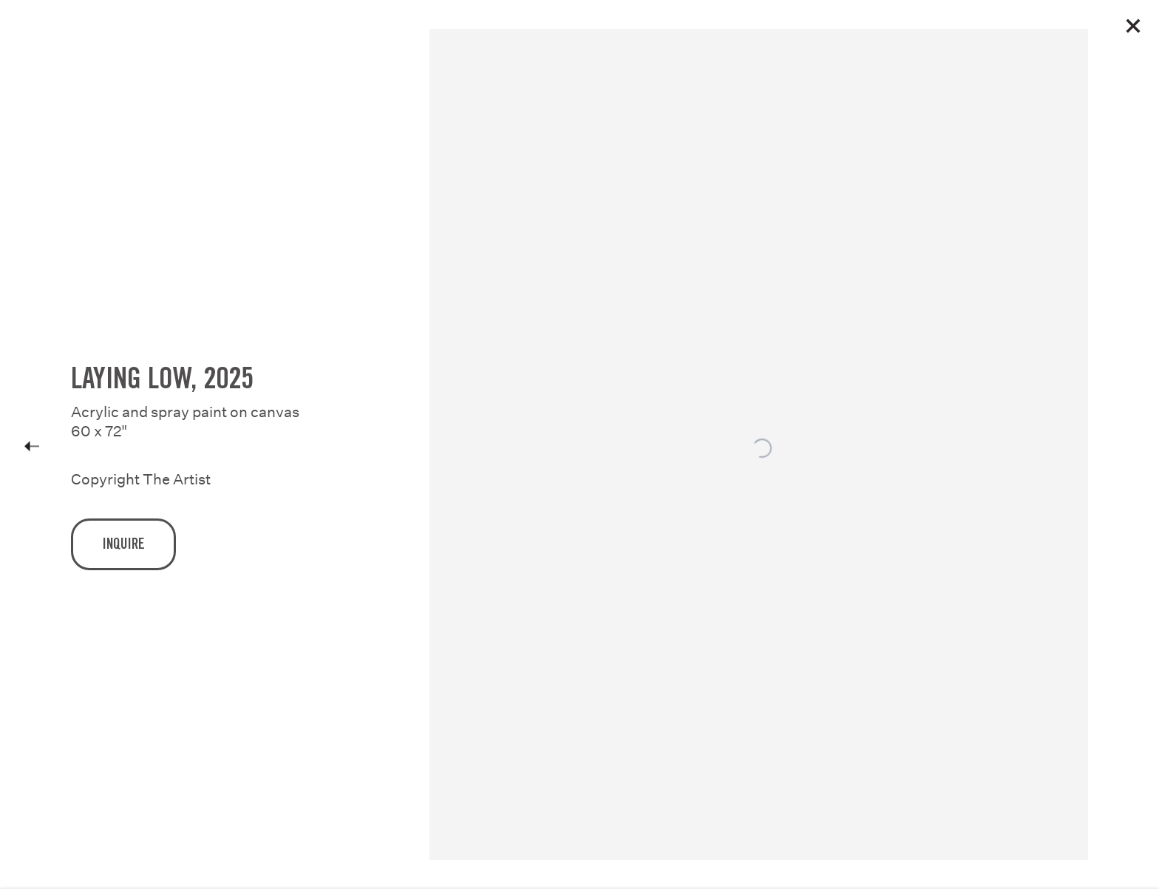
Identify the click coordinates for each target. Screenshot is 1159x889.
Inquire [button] (123, 551)
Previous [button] (32, 444)
